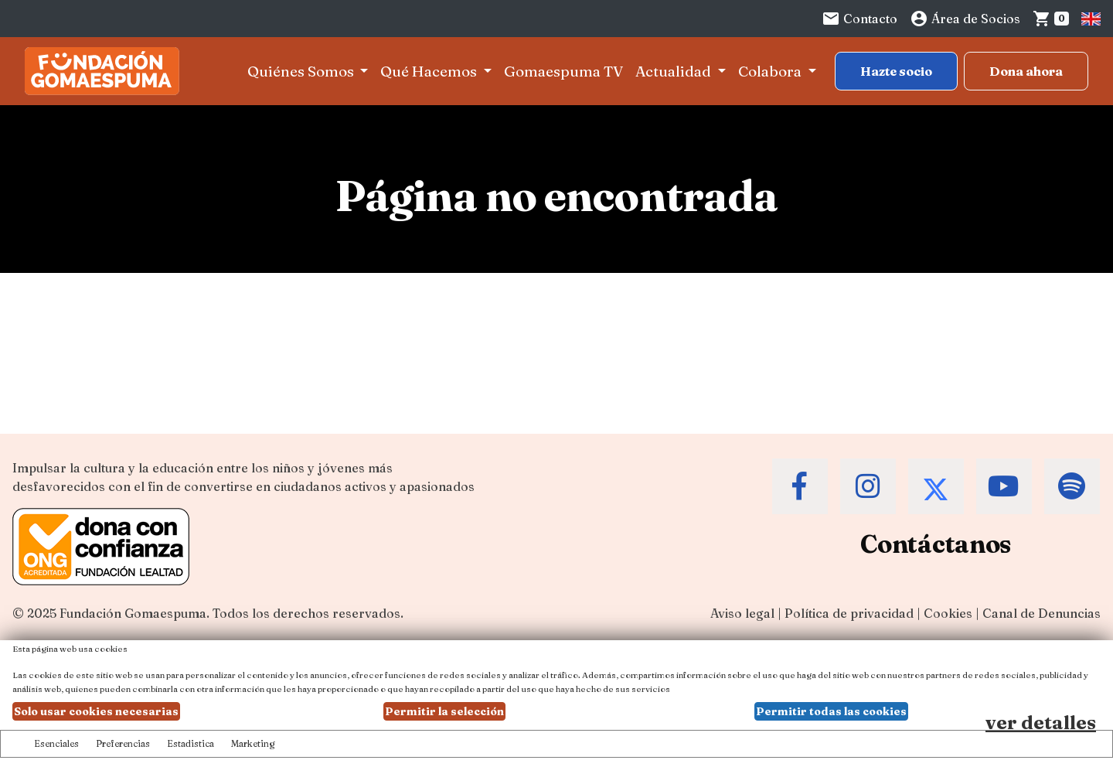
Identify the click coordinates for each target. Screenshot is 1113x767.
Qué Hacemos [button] (430, 71)
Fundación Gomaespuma (133, 613)
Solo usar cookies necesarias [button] (96, 711)
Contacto (859, 18)
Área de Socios (965, 18)
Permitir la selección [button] (444, 711)
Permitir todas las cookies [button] (831, 711)
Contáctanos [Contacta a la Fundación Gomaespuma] (935, 544)
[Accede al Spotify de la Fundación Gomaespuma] (1072, 486)
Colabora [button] (771, 71)
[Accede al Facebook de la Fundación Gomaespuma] (800, 486)
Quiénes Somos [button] (302, 71)
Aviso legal (742, 613)
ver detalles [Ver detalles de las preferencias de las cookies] (1040, 722)
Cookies (948, 613)
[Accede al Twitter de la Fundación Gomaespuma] (936, 486)
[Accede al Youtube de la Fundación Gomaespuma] (1004, 486)
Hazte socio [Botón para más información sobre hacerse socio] (896, 71)
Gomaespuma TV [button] (563, 71)
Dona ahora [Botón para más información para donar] (1026, 71)
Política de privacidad (849, 613)
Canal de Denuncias (1041, 613)
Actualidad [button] (674, 71)
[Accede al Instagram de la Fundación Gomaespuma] (868, 486)
